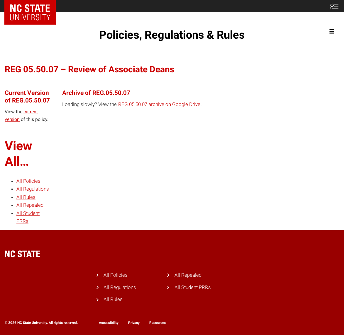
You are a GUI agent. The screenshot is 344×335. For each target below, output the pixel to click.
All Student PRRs (192, 287)
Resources (157, 323)
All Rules (25, 197)
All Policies (28, 181)
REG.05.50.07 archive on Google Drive (159, 104)
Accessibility (108, 323)
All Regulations (32, 189)
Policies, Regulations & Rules (172, 34)
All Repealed (29, 205)
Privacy (134, 323)
